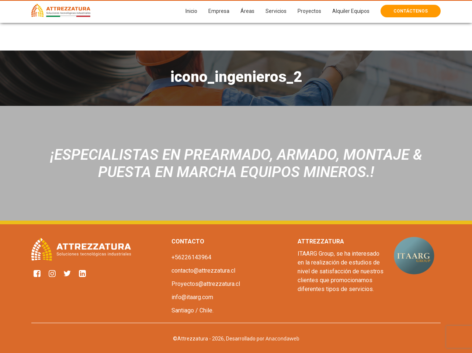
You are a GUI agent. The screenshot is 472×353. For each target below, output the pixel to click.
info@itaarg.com (192, 297)
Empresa (218, 11)
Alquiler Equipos (350, 11)
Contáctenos (410, 11)
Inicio (191, 11)
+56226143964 (191, 257)
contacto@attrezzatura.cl (203, 270)
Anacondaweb (282, 338)
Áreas (247, 11)
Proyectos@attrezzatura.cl (205, 283)
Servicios (276, 11)
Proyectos (309, 11)
